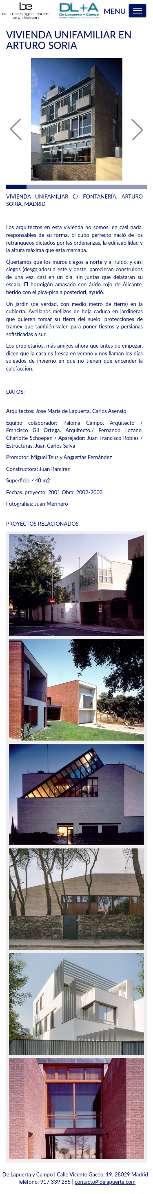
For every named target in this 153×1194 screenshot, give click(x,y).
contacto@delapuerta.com (105, 1181)
